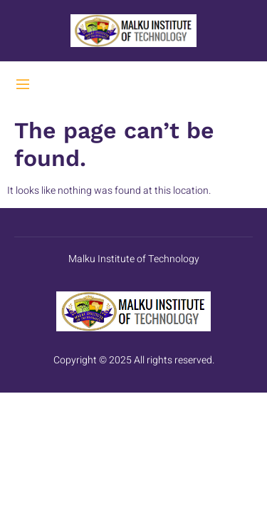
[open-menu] (22, 86)
